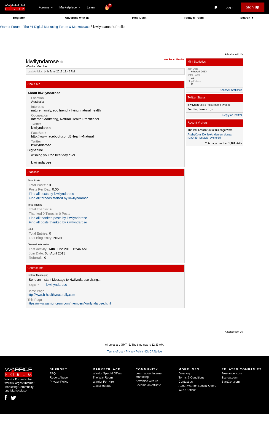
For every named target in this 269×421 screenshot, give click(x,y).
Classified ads (102, 385)
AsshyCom (194, 134)
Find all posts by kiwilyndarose (51, 194)
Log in (230, 7)
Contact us (186, 381)
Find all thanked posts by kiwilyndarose (58, 218)
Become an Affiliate (148, 385)
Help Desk (139, 17)
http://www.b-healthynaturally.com (51, 295)
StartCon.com (230, 381)
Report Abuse (59, 377)
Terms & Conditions (191, 377)
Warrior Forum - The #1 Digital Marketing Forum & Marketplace (44, 27)
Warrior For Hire (103, 381)
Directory (185, 373)
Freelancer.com (231, 373)
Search (245, 17)
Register (19, 17)
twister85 (215, 137)
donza (227, 134)
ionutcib (203, 137)
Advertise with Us (234, 54)
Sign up (252, 7)
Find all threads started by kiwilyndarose (59, 198)
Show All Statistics (231, 90)
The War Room (103, 377)
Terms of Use (115, 351)
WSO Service (187, 390)
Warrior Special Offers (107, 373)
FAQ (53, 373)
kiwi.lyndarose (56, 284)
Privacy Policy (134, 351)
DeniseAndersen (212, 134)
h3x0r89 (192, 137)
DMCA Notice (153, 351)
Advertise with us (77, 17)
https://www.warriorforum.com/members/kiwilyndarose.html (69, 303)
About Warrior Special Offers (197, 385)
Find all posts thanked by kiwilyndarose (58, 222)
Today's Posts (194, 17)
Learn (92, 7)
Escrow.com (229, 377)
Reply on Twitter (232, 115)
